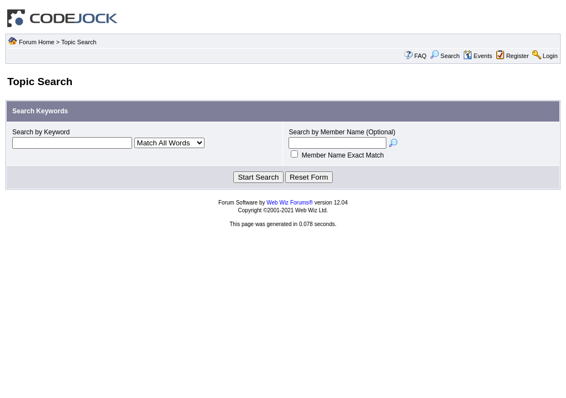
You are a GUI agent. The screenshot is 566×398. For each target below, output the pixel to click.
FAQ (421, 56)
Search (445, 56)
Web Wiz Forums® (289, 203)
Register (517, 56)
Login (550, 56)
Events (477, 56)
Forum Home (36, 42)
